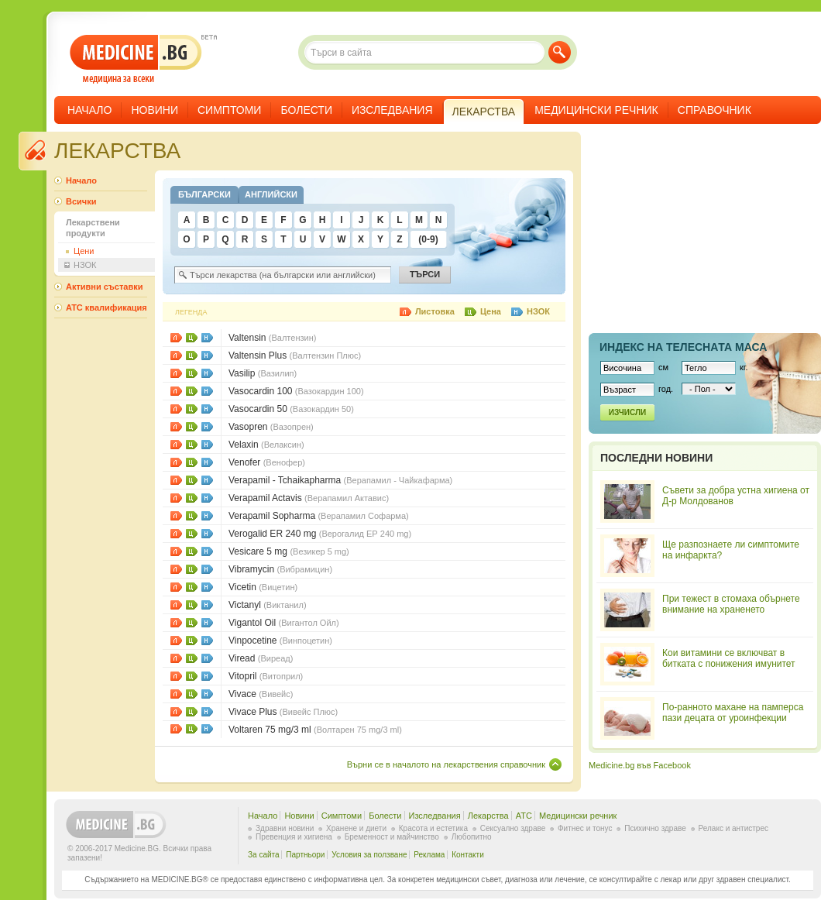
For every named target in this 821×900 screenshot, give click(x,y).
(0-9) (428, 239)
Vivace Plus (283, 711)
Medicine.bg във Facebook (640, 765)
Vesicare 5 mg (288, 551)
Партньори (305, 854)
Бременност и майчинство (392, 837)
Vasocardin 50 (291, 409)
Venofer (266, 462)
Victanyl (267, 604)
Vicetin (262, 587)
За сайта (264, 854)
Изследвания (392, 110)
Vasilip (262, 373)
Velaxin (266, 444)
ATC (524, 815)
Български (204, 194)
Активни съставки (104, 286)
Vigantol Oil (283, 622)
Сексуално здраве (513, 828)
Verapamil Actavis (308, 498)
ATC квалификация (106, 307)
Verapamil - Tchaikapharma (340, 480)
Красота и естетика (433, 828)
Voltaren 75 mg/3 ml (315, 729)
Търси (559, 52)
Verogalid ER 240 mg (319, 533)
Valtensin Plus (294, 355)
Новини (154, 110)
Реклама (429, 854)
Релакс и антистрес (733, 828)
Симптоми (229, 110)
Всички (81, 201)
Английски (271, 194)
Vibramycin (280, 569)
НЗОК (207, 337)
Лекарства (488, 815)
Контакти (468, 854)
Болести (306, 110)
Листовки (176, 337)
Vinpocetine (280, 640)
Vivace (260, 694)
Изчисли (627, 412)
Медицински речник (596, 110)
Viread (260, 658)
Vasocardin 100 (296, 391)
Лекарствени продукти (93, 228)
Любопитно (472, 837)
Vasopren (271, 426)
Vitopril (265, 676)
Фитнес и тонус (585, 828)
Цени (192, 337)
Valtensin (272, 337)
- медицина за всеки (136, 59)
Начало (89, 110)
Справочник (714, 110)
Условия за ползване (369, 854)
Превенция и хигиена (294, 837)
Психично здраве (655, 828)
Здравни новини (285, 828)
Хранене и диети (356, 828)
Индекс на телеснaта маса (683, 347)
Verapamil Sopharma (318, 515)
